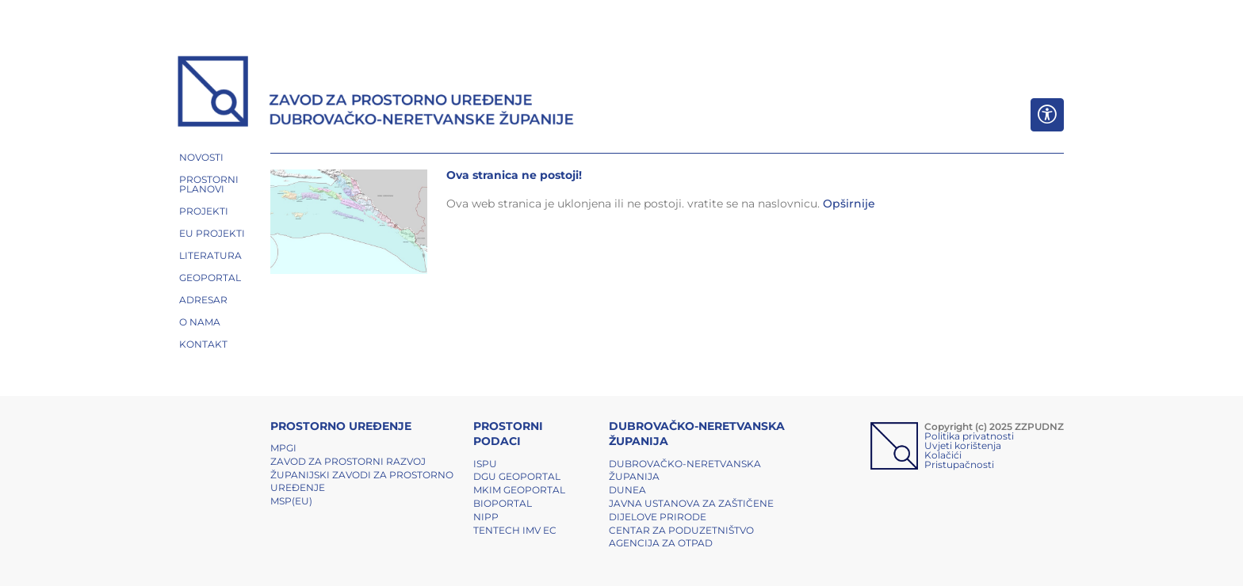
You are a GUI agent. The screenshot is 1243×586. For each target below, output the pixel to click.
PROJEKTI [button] (203, 211)
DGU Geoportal (516, 476)
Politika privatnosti (969, 436)
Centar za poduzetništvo (681, 530)
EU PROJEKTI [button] (212, 233)
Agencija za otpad (661, 543)
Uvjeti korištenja (962, 445)
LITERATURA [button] (210, 255)
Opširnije (849, 203)
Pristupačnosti (959, 464)
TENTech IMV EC (514, 530)
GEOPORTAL (210, 277)
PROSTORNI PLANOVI (209, 184)
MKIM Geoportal (519, 490)
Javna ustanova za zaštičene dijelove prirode (691, 510)
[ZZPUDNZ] (376, 93)
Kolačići (943, 455)
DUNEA (627, 490)
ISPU (485, 464)
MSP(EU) (291, 501)
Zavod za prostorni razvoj (348, 461)
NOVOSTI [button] (201, 157)
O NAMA (199, 322)
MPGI (283, 448)
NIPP (486, 517)
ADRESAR (203, 300)
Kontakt (203, 344)
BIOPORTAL (502, 503)
